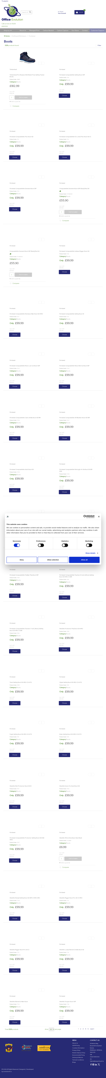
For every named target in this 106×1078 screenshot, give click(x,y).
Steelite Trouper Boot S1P (67, 1001)
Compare (14, 106)
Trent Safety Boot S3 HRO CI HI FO (21, 682)
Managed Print (34, 30)
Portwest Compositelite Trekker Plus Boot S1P (24, 575)
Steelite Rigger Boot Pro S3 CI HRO (70, 898)
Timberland (13, 69)
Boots (18, 82)
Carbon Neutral (48, 30)
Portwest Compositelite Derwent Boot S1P (23, 188)
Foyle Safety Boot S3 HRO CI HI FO (21, 734)
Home (7, 36)
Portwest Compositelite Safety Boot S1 (71, 314)
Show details (90, 553)
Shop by (7, 30)
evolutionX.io (7, 1071)
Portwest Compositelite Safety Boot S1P (72, 75)
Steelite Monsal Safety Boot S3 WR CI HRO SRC (25, 898)
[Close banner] (99, 516)
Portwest (62, 69)
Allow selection (53, 560)
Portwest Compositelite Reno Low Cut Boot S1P (25, 366)
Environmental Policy (78, 1055)
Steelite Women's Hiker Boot (19, 1001)
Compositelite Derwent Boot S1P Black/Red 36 (74, 188)
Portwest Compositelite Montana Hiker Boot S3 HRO (26, 314)
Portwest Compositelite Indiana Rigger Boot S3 (74, 251)
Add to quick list (15, 101)
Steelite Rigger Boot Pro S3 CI (19, 950)
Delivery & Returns (77, 1057)
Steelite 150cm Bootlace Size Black (70, 838)
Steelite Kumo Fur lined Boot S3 (69, 786)
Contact (85, 30)
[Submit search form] (30, 12)
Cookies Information (78, 1048)
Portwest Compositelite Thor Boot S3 (21, 137)
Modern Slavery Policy (78, 1053)
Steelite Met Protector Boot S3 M (20, 786)
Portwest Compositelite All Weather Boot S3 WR (74, 418)
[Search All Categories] (26, 12)
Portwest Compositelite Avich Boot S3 (22, 469)
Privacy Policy (76, 1050)
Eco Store (75, 30)
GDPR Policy (76, 1045)
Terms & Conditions (78, 1060)
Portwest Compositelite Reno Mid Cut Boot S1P (74, 366)
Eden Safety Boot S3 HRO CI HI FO (70, 734)
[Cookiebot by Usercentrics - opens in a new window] (85, 516)
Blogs (74, 1062)
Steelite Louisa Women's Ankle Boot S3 (71, 950)
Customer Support (97, 30)
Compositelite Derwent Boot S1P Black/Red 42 (24, 251)
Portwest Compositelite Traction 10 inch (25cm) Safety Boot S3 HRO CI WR (76, 576)
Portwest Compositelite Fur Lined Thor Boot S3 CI (75, 137)
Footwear (32, 36)
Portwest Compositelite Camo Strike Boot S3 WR (25, 418)
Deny (22, 560)
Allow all (84, 560)
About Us (23, 30)
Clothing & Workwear (19, 36)
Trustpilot (5, 1)
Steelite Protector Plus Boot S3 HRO (71, 629)
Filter (99, 45)
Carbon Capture (62, 30)
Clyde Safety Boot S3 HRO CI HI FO (70, 682)
